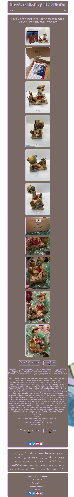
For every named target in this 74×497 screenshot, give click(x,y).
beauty (33, 461)
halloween (21, 454)
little (27, 469)
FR (39, 489)
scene (59, 461)
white (61, 457)
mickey (32, 457)
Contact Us (37, 480)
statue (46, 461)
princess (43, 469)
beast (31, 465)
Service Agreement (37, 486)
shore (52, 457)
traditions (31, 453)
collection (18, 461)
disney (16, 457)
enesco (17, 464)
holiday (61, 465)
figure (60, 453)
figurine (50, 453)
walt (11, 469)
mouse (61, 468)
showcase (34, 468)
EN (36, 489)
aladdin (14, 454)
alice (48, 469)
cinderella (43, 465)
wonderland (53, 465)
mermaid (26, 461)
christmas (43, 458)
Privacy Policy (37, 483)
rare (41, 453)
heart (17, 469)
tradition (22, 469)
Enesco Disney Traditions (38, 476)
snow (40, 461)
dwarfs (53, 469)
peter (24, 458)
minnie (53, 461)
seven (36, 465)
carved (26, 465)
